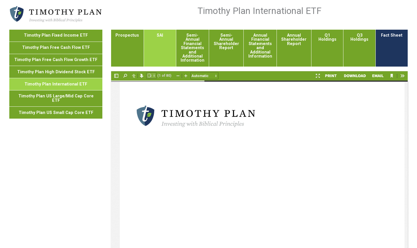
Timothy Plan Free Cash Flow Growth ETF (55, 28)
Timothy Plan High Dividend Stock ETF (56, 41)
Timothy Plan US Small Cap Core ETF (56, 81)
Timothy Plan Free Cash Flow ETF (56, 16)
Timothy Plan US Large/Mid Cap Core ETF (56, 67)
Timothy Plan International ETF (55, 53)
